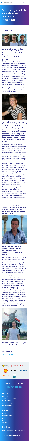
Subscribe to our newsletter (10, 435)
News (3, 27)
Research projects (7, 417)
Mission (4, 413)
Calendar (5, 421)
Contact (4, 422)
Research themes (7, 415)
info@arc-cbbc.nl (7, 406)
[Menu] (27, 3)
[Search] (24, 3)
